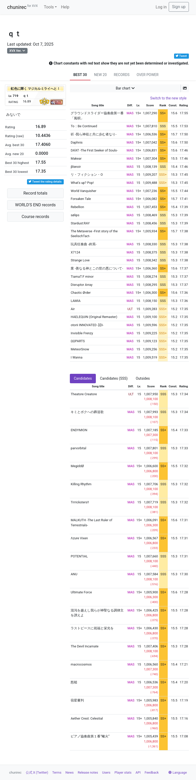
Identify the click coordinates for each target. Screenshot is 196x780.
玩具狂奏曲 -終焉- (83, 244)
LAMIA (75, 301)
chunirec (22, 7)
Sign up (179, 6)
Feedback (152, 772)
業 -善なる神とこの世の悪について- (97, 268)
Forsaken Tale (81, 199)
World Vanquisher (83, 191)
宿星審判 (77, 700)
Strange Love (80, 260)
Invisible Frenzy (82, 333)
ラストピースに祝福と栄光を (92, 628)
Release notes (88, 772)
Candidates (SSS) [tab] (114, 378)
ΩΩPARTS (78, 341)
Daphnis (76, 142)
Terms (56, 772)
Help (65, 7)
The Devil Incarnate (84, 646)
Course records (35, 216)
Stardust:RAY (80, 223)
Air (73, 309)
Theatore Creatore (84, 394)
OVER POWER (148, 75)
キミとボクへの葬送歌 (87, 412)
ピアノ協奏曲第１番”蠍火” (90, 736)
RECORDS (121, 75)
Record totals (35, 193)
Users (106, 772)
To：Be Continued (84, 126)
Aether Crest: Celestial (87, 718)
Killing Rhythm (81, 484)
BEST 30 (80, 75)
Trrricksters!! (80, 502)
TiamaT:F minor (82, 276)
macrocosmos (81, 664)
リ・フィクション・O (87, 174)
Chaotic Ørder (80, 293)
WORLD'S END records (35, 204)
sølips (75, 215)
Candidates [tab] (83, 378)
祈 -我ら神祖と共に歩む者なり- (93, 134)
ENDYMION (79, 430)
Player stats (123, 772)
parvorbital (78, 448)
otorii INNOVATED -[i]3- (87, 325)
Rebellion (77, 207)
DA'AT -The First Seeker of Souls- (94, 150)
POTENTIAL (79, 556)
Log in (161, 7)
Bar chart (123, 88)
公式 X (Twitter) (37, 772)
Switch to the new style (168, 98)
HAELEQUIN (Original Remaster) (94, 317)
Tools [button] (49, 7)
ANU (74, 574)
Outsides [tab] (143, 378)
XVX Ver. (15, 51)
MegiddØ (77, 466)
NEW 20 (100, 75)
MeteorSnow (80, 349)
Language (177, 772)
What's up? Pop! (82, 183)
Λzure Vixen (79, 538)
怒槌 (74, 682)
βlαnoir (76, 167)
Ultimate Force (81, 592)
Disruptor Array (81, 285)
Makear (76, 158)
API (138, 772)
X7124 (75, 252)
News (70, 772)
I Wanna (76, 357)
